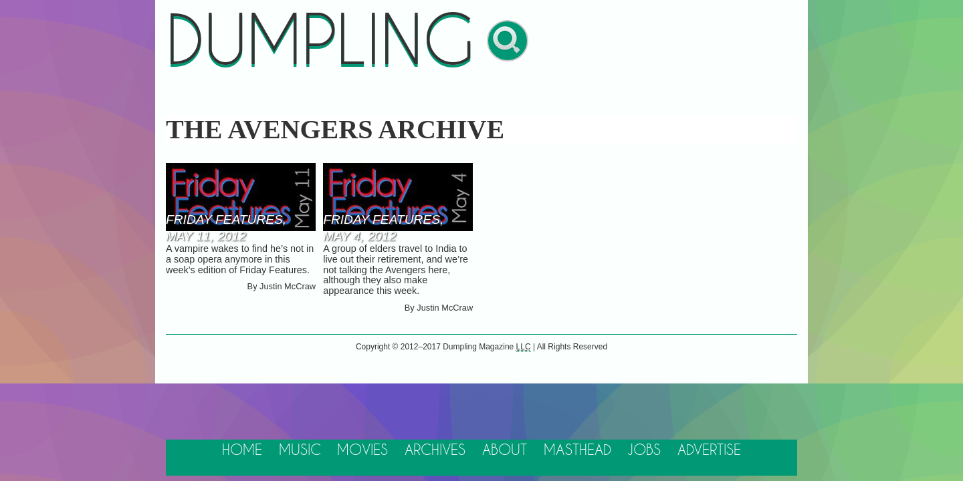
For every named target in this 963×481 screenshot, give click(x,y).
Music (300, 451)
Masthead (577, 451)
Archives (435, 451)
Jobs (644, 451)
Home (242, 451)
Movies (362, 451)
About (504, 451)
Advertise (709, 451)
